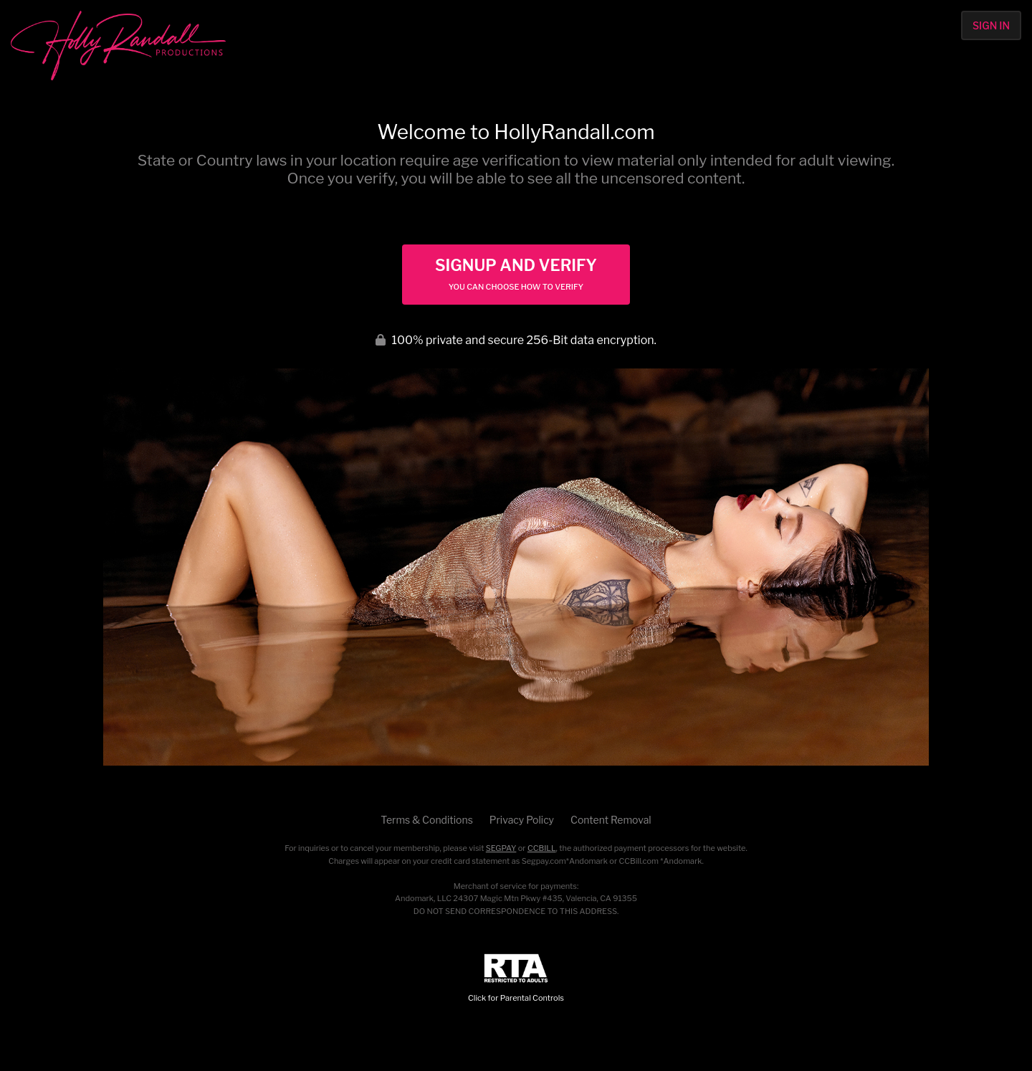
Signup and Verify (516, 274)
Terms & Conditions (426, 820)
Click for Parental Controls (516, 978)
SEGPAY (501, 848)
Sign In (991, 25)
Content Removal (610, 820)
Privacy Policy (521, 820)
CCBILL (541, 848)
